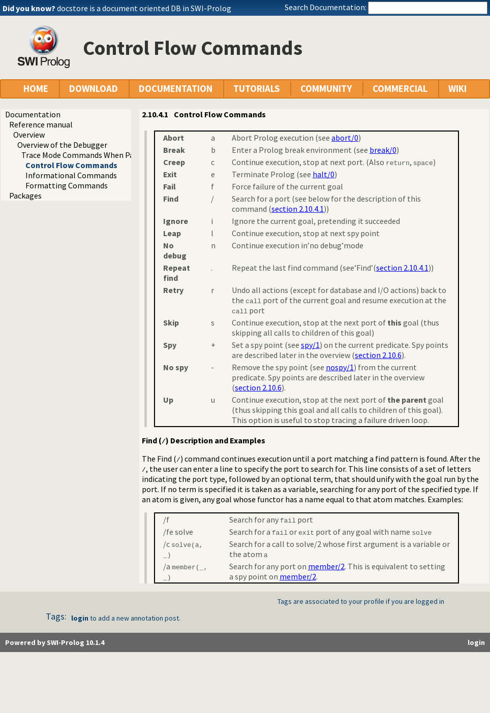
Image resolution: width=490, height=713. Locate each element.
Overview (29, 134)
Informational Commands (71, 175)
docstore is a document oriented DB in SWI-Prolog (144, 8)
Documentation (32, 114)
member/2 (326, 566)
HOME (35, 88)
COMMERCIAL (400, 88)
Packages (25, 195)
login (79, 618)
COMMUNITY (326, 88)
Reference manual (41, 124)
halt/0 (323, 174)
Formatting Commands (66, 185)
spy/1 (310, 345)
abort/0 (344, 138)
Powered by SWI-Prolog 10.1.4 (54, 642)
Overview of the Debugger (62, 145)
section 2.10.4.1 (297, 209)
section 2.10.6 (378, 355)
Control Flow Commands (71, 165)
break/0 (383, 150)
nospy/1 (340, 367)
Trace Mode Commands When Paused (85, 155)
